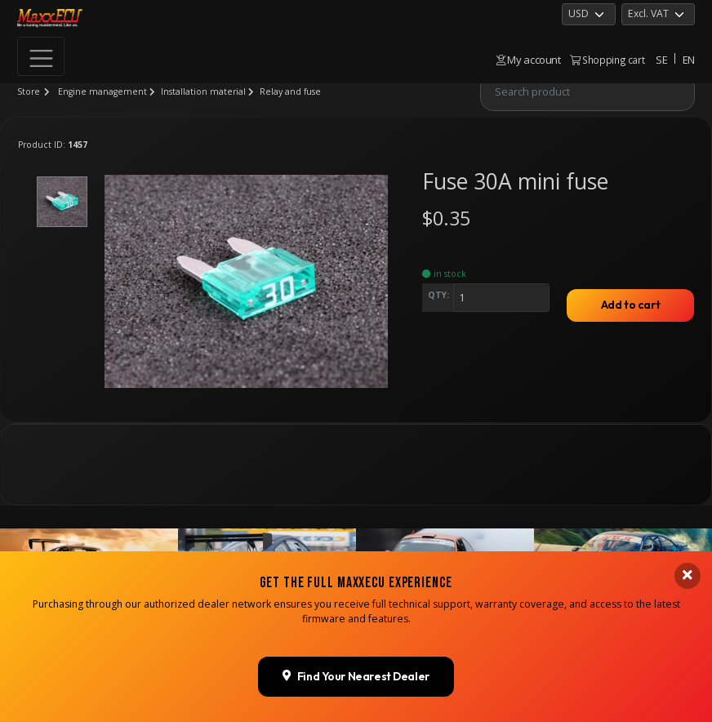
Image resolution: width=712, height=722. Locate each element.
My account (528, 59)
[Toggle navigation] (41, 56)
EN (689, 59)
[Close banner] (687, 614)
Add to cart (630, 304)
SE (661, 59)
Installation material (203, 91)
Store (28, 91)
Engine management (102, 91)
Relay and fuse (290, 91)
